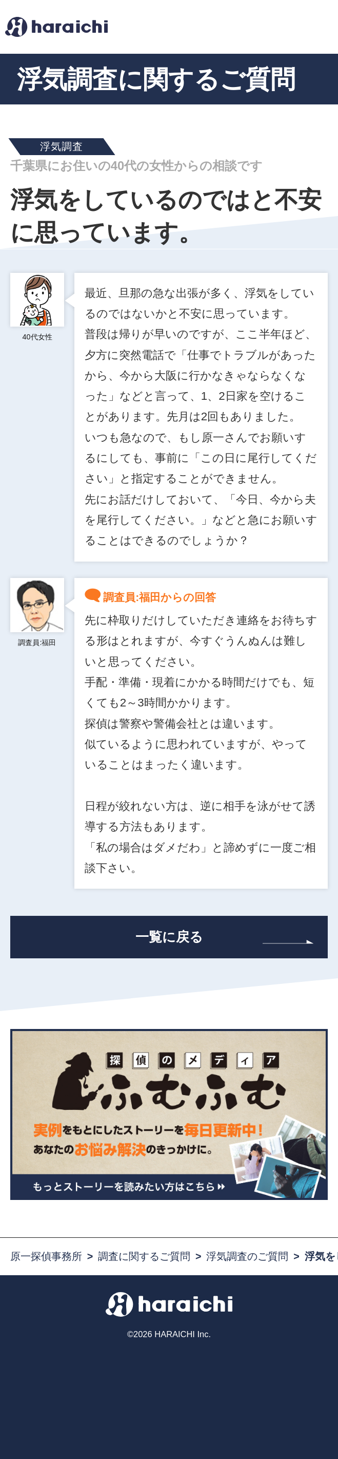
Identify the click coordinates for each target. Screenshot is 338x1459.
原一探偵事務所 (46, 1256)
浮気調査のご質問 (247, 1256)
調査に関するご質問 (144, 1256)
